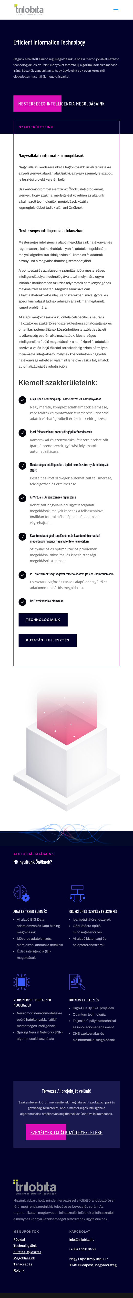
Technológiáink (43, 620)
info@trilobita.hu (81, 1239)
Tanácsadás (22, 1264)
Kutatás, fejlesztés (47, 640)
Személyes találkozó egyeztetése (66, 1132)
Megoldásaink (24, 1258)
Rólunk (18, 1270)
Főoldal (19, 1239)
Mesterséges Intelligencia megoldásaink (61, 103)
